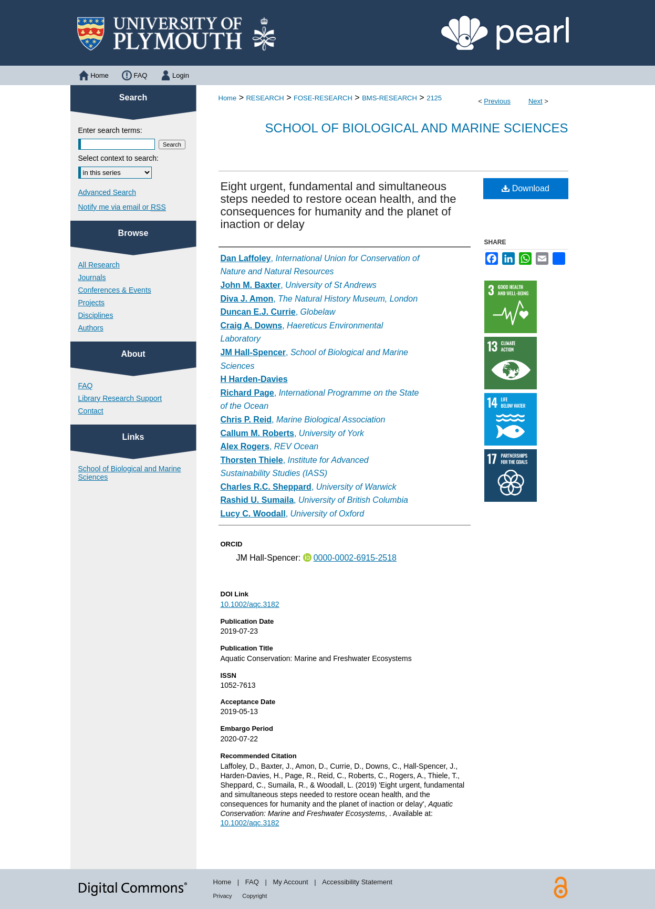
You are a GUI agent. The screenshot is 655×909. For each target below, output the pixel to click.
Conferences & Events (114, 290)
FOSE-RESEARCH (323, 98)
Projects (91, 302)
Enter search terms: (110, 130)
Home (228, 98)
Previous (497, 101)
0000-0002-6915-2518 (355, 557)
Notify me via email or (122, 207)
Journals (92, 277)
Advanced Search (107, 192)
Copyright (254, 896)
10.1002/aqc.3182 (250, 604)
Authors (90, 328)
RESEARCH (265, 98)
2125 (434, 98)
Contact (90, 411)
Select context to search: (118, 158)
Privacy (222, 896)
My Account (290, 882)
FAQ (85, 385)
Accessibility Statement (357, 882)
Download (525, 188)
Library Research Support (120, 398)
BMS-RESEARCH (389, 98)
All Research (99, 265)
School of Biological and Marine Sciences (416, 128)
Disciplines (95, 315)
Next (535, 101)
